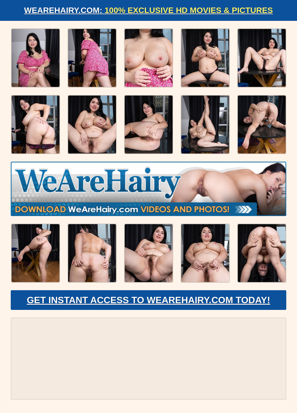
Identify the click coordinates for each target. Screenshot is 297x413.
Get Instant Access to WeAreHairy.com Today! (148, 300)
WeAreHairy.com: (148, 10)
